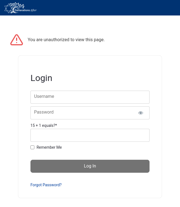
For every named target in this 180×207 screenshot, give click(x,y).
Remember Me (49, 147)
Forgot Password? (46, 185)
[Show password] (141, 112)
